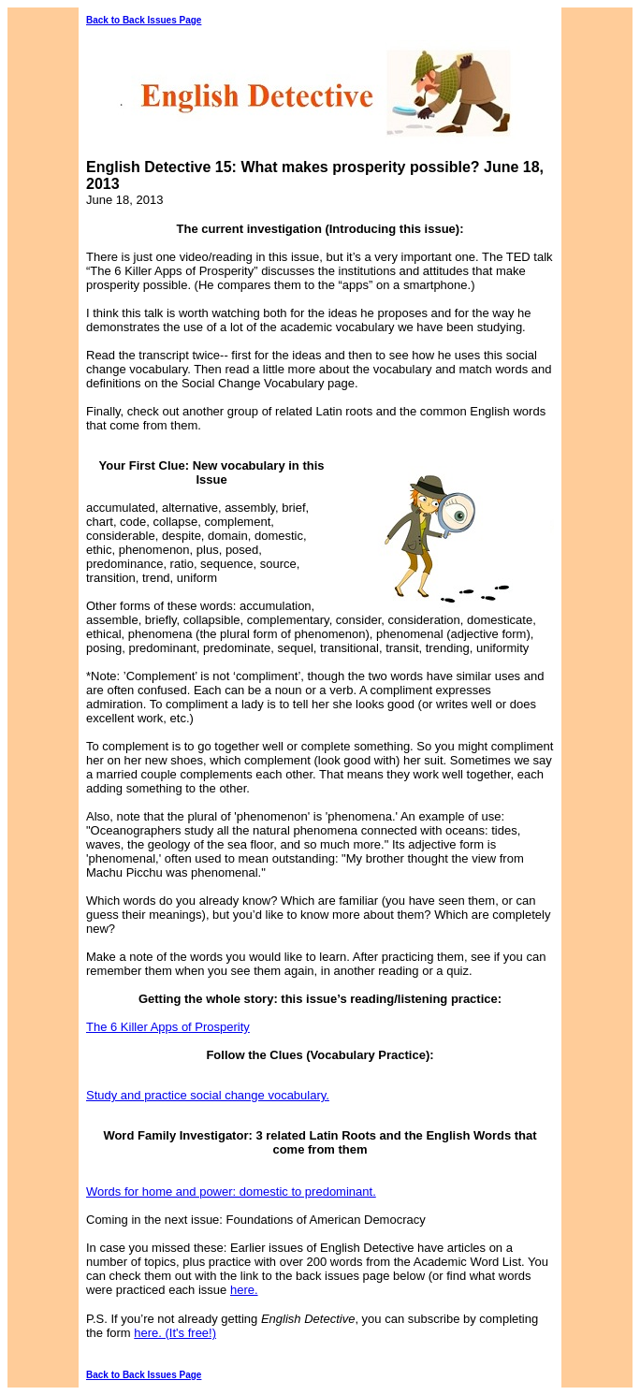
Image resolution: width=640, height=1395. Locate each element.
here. (244, 1290)
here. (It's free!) (175, 1333)
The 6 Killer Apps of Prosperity (168, 1027)
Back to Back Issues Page (143, 20)
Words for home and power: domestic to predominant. (231, 1191)
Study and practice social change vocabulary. (207, 1095)
